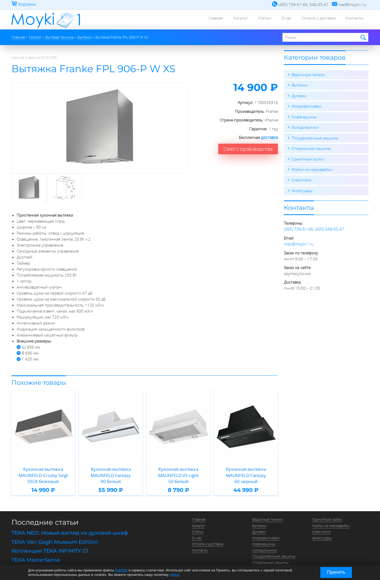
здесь (174, 574)
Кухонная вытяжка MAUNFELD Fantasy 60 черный (246, 471)
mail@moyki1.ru (298, 242)
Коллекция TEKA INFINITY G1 (49, 542)
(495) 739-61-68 (298, 227)
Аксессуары (302, 189)
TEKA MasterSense (35, 551)
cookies (121, 570)
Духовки (299, 95)
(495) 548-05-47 (329, 227)
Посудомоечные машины (315, 137)
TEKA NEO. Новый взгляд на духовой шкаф (69, 525)
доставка (270, 137)
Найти (362, 38)
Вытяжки (300, 85)
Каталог (228, 19)
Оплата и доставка (315, 19)
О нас (280, 19)
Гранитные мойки (308, 158)
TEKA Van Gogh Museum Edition (54, 533)
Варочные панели (308, 74)
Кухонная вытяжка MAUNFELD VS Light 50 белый (178, 471)
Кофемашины (304, 116)
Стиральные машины (311, 147)
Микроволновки (306, 105)
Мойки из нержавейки (312, 168)
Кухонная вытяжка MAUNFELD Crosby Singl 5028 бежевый (43, 471)
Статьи (255, 19)
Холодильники (305, 126)
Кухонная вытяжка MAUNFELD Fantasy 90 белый (111, 471)
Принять (336, 572)
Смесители (301, 178)
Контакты (353, 19)
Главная (201, 19)
